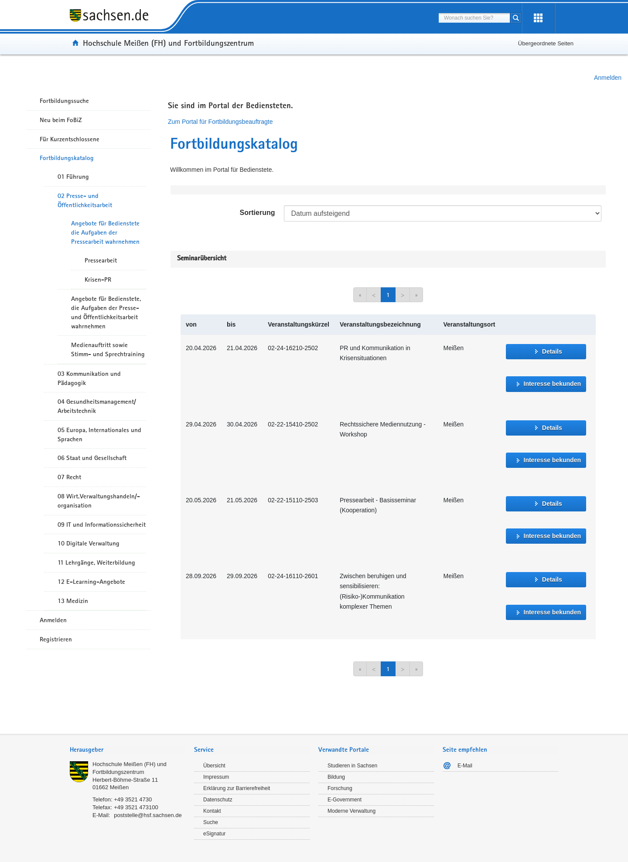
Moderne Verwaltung (351, 811)
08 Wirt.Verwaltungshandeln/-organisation (99, 500)
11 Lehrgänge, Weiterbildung (96, 562)
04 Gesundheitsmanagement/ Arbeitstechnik (97, 406)
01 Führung (73, 177)
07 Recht (69, 477)
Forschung (340, 788)
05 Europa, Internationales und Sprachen (99, 434)
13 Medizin (73, 601)
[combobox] (474, 18)
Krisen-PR (98, 279)
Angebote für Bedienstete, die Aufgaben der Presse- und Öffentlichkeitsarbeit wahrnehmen (106, 312)
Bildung (336, 777)
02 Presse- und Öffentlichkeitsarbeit (85, 200)
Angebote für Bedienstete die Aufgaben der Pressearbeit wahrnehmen (105, 232)
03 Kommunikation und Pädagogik (89, 378)
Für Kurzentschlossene (69, 139)
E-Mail (464, 766)
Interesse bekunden (552, 383)
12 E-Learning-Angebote (91, 582)
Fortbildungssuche (64, 101)
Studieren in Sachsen (352, 766)
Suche (210, 822)
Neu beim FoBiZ (61, 120)
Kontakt (212, 811)
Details (552, 351)
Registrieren (56, 639)
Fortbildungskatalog (67, 158)
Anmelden (607, 77)
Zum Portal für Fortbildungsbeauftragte (220, 121)
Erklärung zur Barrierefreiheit (236, 788)
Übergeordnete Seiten (545, 43)
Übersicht (214, 766)
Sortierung (257, 212)
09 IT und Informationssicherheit (102, 524)
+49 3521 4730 (133, 799)
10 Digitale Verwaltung (88, 543)
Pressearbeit (101, 260)
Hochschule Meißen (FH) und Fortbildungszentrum (168, 42)
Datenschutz (217, 800)
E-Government (345, 800)
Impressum (216, 777)
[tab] (127, 750)
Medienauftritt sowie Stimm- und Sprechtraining (108, 349)
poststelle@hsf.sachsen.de (148, 815)
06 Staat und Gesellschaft (92, 458)
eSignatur (214, 834)
